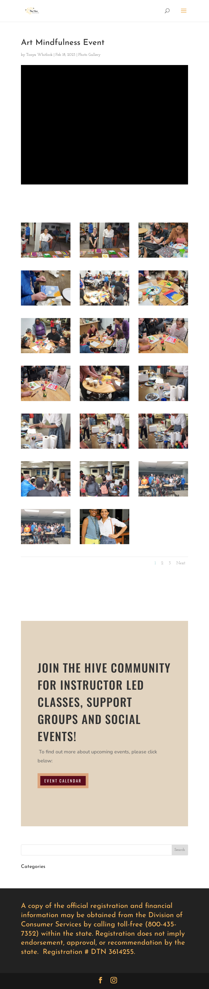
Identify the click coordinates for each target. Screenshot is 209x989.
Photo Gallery (89, 55)
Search (179, 850)
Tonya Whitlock (39, 55)
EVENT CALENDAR (63, 781)
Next (180, 563)
